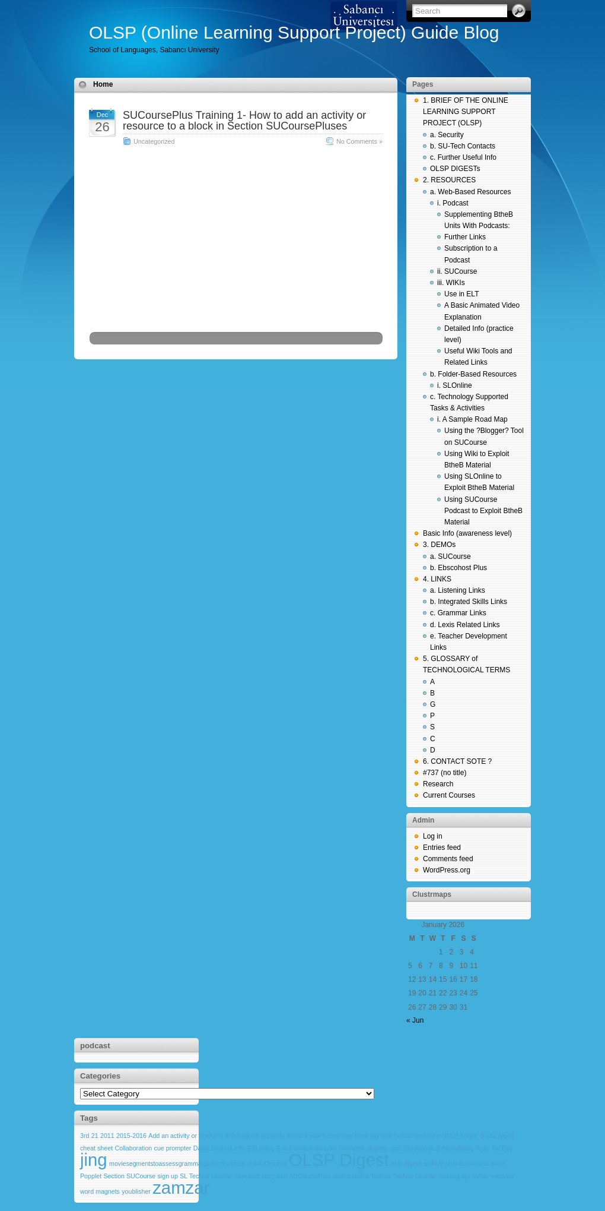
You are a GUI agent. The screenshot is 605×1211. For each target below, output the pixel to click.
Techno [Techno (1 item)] (381, 1176)
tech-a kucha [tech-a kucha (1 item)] (351, 1176)
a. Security (447, 135)
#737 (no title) (444, 773)
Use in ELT (461, 294)
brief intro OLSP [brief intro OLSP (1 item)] (435, 1135)
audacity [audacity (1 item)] (273, 1135)
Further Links (465, 237)
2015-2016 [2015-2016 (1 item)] (131, 1135)
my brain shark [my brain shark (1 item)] (241, 1163)
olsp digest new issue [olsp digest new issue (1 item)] (475, 1163)
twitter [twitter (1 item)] (480, 1176)
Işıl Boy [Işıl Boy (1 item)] (502, 1148)
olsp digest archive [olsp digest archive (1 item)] (417, 1163)
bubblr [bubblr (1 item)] (469, 1135)
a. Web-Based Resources (470, 192)
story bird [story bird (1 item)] (274, 1176)
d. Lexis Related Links (464, 625)
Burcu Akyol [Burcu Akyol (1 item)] (496, 1135)
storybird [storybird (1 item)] (247, 1176)
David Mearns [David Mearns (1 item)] (213, 1148)
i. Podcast (453, 203)
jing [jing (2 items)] (93, 1159)
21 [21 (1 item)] (94, 1135)
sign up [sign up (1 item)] (168, 1176)
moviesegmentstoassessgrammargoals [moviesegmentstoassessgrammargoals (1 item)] (164, 1163)
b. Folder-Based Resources (473, 374)
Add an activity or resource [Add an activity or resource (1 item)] (185, 1135)
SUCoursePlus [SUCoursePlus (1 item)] (309, 1176)
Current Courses (449, 795)
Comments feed (448, 859)
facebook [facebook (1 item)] (351, 1148)
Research (438, 784)
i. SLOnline (454, 385)
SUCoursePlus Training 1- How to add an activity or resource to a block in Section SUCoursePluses (244, 120)
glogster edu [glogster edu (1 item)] (383, 1148)
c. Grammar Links (458, 613)
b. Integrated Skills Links (468, 601)
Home (103, 84)
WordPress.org (446, 870)
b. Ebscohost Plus (458, 568)
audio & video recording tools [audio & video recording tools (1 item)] (327, 1135)
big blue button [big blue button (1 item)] (391, 1135)
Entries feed (442, 847)
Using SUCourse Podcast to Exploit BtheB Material (483, 510)
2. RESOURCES (449, 180)
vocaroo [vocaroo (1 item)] (502, 1176)
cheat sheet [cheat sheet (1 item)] (96, 1148)
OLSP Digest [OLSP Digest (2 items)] (339, 1159)
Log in (432, 836)
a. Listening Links (457, 590)
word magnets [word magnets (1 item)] (100, 1191)
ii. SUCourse (457, 271)
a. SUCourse (450, 556)
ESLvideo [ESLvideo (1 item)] (261, 1148)
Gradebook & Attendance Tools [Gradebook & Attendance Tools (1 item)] (446, 1148)
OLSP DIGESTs (455, 169)
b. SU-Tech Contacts (462, 146)
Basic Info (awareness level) (467, 533)
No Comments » (359, 141)
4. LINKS (437, 579)
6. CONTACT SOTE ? (457, 761)
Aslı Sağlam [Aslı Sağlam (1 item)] (242, 1135)
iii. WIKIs (451, 283)
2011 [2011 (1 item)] (107, 1135)
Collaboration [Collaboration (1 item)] (133, 1148)
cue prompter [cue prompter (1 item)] (173, 1148)
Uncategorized (154, 141)
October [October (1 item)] (275, 1163)
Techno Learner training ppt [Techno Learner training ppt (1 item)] (431, 1176)
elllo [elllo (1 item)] (240, 1148)
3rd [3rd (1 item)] (84, 1135)
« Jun (415, 1020)
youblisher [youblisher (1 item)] (136, 1191)
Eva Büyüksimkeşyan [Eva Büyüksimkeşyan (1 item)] (306, 1148)
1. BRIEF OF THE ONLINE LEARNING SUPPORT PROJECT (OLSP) (465, 111)
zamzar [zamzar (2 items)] (180, 1187)
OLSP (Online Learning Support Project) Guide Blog (294, 32)
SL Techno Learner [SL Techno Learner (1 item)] (206, 1176)
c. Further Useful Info (463, 157)
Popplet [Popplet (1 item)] (90, 1176)
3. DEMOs (439, 544)
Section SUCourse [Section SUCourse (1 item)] (130, 1176)
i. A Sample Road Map (472, 419)
